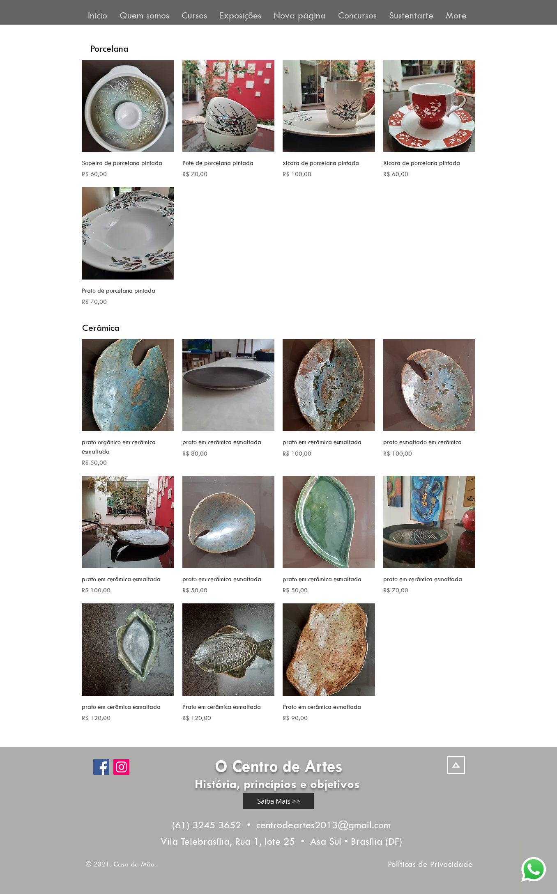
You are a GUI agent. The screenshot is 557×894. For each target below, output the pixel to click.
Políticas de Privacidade (430, 864)
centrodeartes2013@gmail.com (323, 824)
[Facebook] (101, 767)
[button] (144, 14)
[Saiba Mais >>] (278, 801)
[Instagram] (121, 767)
